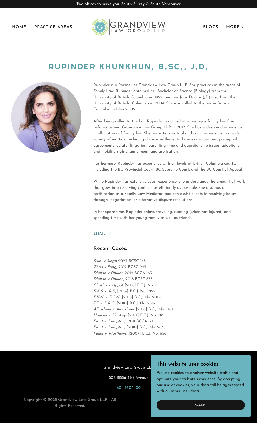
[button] (235, 27)
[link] (128, 27)
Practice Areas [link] (53, 27)
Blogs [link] (210, 27)
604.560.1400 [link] (129, 388)
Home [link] (19, 27)
